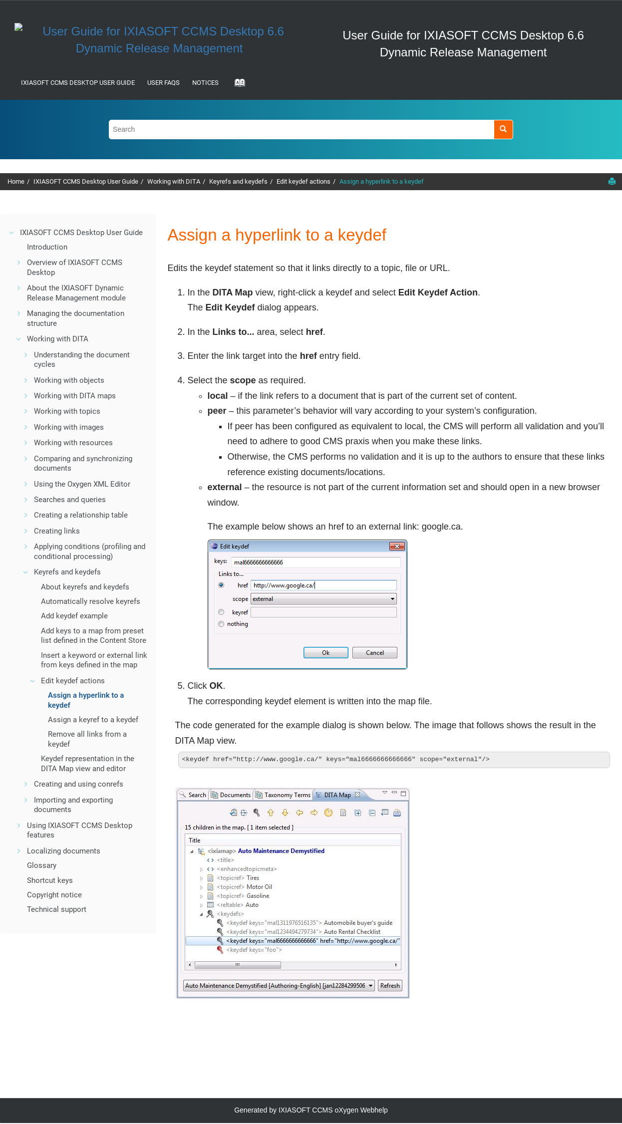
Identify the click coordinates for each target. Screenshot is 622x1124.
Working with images (69, 427)
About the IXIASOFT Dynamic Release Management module (76, 292)
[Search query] (311, 129)
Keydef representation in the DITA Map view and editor (87, 763)
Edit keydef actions (303, 181)
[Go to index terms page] (237, 86)
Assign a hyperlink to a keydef (381, 181)
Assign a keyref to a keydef (93, 719)
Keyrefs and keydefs (238, 181)
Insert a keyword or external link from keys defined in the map (94, 660)
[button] (12, 232)
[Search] (503, 129)
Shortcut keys (50, 880)
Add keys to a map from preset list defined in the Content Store (93, 635)
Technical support (56, 909)
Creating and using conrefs (78, 784)
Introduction (47, 247)
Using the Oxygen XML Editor (82, 484)
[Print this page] (612, 181)
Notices (205, 82)
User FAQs (163, 82)
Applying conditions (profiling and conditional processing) (89, 551)
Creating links (57, 531)
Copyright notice (54, 894)
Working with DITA (173, 181)
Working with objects (69, 380)
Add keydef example (74, 615)
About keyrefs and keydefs (85, 586)
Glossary (41, 865)
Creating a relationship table (81, 515)
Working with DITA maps (75, 395)
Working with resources (73, 442)
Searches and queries (70, 499)
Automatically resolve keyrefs (90, 601)
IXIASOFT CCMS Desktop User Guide (78, 82)
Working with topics (67, 411)
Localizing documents (63, 850)
